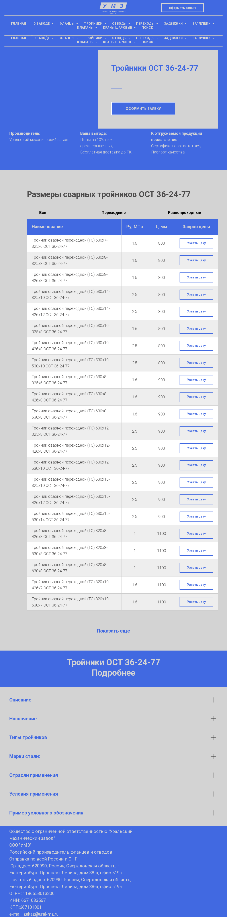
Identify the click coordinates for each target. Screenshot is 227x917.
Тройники (93, 38)
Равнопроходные (184, 212)
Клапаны (85, 42)
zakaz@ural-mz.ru (41, 914)
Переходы (145, 38)
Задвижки (174, 38)
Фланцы (67, 38)
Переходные (114, 212)
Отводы (119, 38)
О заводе (42, 38)
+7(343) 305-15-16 (37, 20)
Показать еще (113, 631)
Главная (18, 38)
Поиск (147, 42)
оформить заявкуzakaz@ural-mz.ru (190, 17)
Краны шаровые (118, 42)
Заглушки (201, 38)
